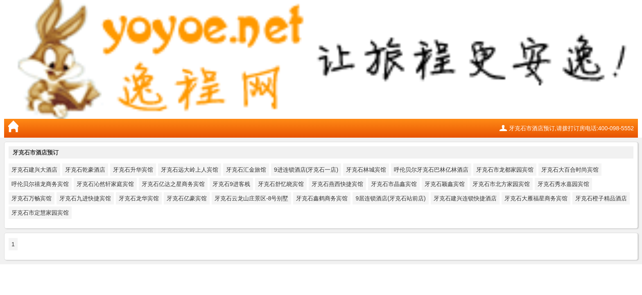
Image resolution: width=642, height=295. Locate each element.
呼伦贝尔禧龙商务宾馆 (40, 184)
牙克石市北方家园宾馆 (501, 184)
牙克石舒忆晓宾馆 (281, 184)
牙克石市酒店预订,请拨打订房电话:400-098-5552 (571, 128)
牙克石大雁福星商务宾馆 (535, 198)
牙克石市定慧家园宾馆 (40, 212)
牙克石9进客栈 (231, 184)
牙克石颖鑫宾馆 (445, 184)
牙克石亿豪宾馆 (187, 198)
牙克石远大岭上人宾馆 (189, 169)
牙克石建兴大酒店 (34, 169)
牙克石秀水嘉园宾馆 (563, 184)
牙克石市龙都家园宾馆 (504, 169)
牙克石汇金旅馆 (246, 169)
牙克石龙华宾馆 (139, 198)
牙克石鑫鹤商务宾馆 (322, 198)
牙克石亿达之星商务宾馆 (173, 184)
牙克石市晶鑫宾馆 (394, 184)
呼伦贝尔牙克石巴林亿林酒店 (431, 169)
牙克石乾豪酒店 (85, 169)
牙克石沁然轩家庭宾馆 (105, 184)
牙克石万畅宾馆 (31, 198)
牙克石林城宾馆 (366, 169)
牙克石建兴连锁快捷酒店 (465, 198)
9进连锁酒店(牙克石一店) (306, 169)
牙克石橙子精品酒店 (601, 198)
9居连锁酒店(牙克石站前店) (390, 198)
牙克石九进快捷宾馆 (85, 198)
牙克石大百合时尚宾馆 (570, 169)
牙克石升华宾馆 (133, 169)
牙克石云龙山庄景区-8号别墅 (251, 198)
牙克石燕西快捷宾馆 (337, 184)
